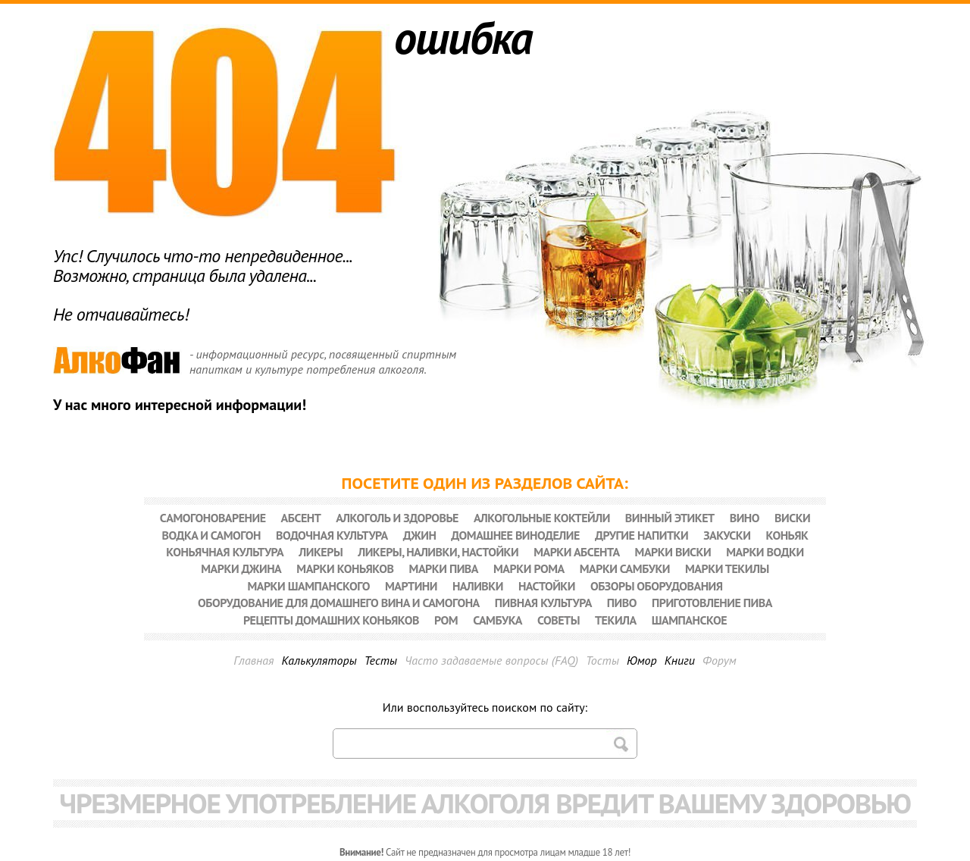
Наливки (477, 585)
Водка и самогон (211, 535)
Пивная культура (543, 602)
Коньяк (786, 535)
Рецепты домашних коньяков (331, 620)
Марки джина (241, 568)
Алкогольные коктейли (542, 517)
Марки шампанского (308, 585)
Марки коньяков (344, 568)
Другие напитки (641, 535)
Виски (792, 517)
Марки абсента (576, 551)
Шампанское (689, 620)
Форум (719, 660)
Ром (446, 620)
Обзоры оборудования (656, 585)
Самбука (497, 620)
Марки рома (529, 568)
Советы (558, 620)
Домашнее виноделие (515, 535)
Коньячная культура (224, 551)
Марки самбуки (625, 568)
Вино (744, 517)
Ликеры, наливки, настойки (438, 551)
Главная (253, 660)
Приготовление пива (712, 602)
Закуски (726, 535)
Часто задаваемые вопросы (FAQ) (491, 660)
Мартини (411, 585)
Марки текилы (727, 568)
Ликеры (321, 551)
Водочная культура (332, 535)
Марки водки (764, 551)
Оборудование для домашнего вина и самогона (339, 602)
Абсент (301, 517)
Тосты (602, 660)
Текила (616, 620)
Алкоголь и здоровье (397, 517)
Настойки (546, 585)
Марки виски (673, 551)
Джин (419, 535)
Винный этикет (670, 517)
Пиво (622, 602)
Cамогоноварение (213, 517)
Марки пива (443, 568)
